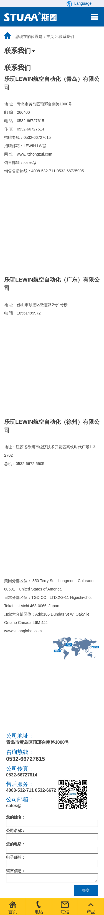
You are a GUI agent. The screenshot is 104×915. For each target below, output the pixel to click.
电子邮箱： (16, 857)
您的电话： (16, 844)
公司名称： (16, 830)
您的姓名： (16, 817)
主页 (50, 36)
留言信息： (16, 870)
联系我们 (66, 36)
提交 (86, 892)
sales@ (14, 805)
